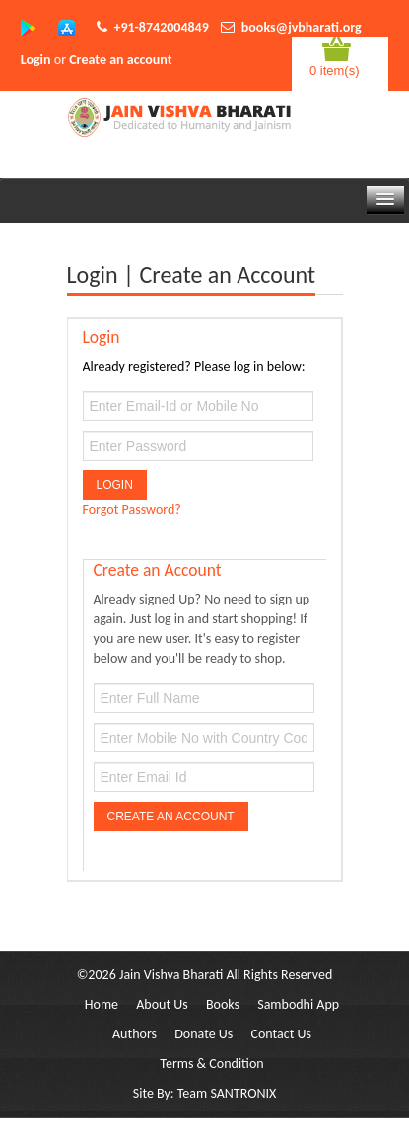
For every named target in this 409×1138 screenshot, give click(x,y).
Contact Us (280, 1034)
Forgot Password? (132, 509)
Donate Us (203, 1034)
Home (101, 1004)
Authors (134, 1034)
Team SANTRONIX (226, 1093)
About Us (162, 1004)
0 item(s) (334, 70)
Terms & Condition (211, 1063)
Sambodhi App (298, 1004)
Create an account (120, 59)
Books (222, 1004)
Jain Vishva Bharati (171, 974)
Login (36, 59)
